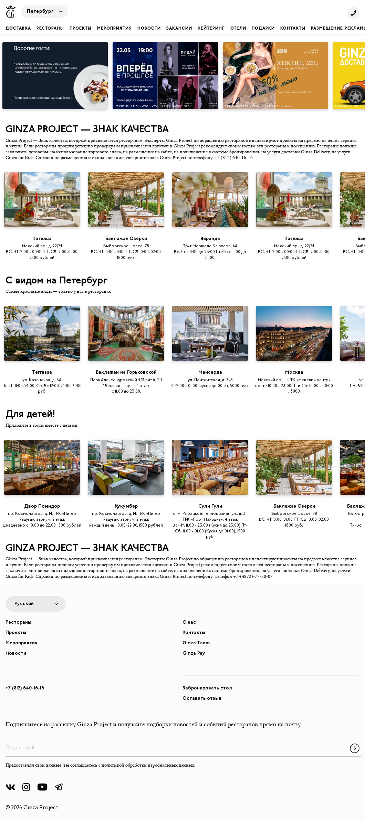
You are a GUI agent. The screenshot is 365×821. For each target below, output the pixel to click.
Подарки (263, 29)
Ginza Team (196, 643)
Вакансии (179, 29)
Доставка (18, 29)
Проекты (81, 29)
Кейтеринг (211, 29)
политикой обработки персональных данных (148, 765)
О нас (189, 622)
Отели (238, 29)
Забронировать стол (207, 688)
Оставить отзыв (201, 698)
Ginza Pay (193, 653)
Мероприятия (114, 29)
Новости (149, 29)
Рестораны (50, 29)
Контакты (292, 29)
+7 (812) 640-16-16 (25, 688)
